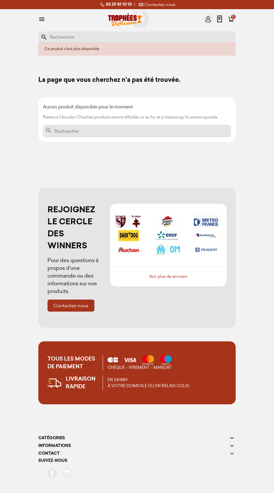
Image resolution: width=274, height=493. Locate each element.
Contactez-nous (156, 4)
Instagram (67, 473)
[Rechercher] (137, 36)
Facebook (52, 473)
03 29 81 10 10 (115, 4)
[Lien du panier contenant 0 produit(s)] (231, 19)
